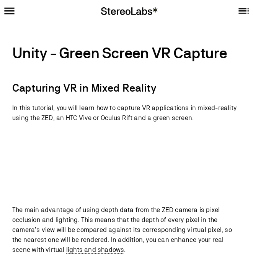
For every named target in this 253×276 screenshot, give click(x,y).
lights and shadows (95, 249)
